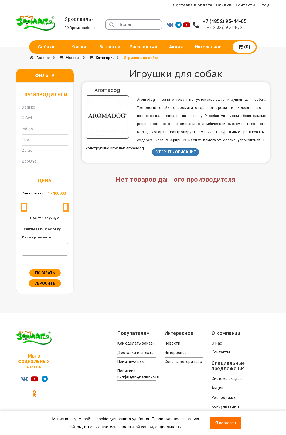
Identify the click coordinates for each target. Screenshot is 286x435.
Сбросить (44, 283)
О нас (217, 343)
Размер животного (39, 237)
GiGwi (27, 118)
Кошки (78, 46)
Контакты (245, 5)
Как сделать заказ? (136, 343)
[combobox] (45, 249)
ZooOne (29, 161)
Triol (26, 139)
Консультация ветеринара (225, 409)
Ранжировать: (34, 193)
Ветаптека (111, 46)
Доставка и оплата (191, 5)
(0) (244, 46)
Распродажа (144, 46)
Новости (173, 343)
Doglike (28, 107)
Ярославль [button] (80, 19)
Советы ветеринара (183, 361)
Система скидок (227, 378)
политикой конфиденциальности (151, 427)
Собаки (46, 46)
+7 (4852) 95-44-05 (225, 21)
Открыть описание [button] (175, 152)
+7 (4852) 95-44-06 (224, 27)
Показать (45, 273)
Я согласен (225, 423)
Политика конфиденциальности (136, 374)
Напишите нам (131, 362)
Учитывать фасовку (42, 229)
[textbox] (24, 248)
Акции (176, 46)
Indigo (27, 129)
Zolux (27, 150)
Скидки (223, 5)
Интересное (208, 46)
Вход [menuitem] (264, 5)
